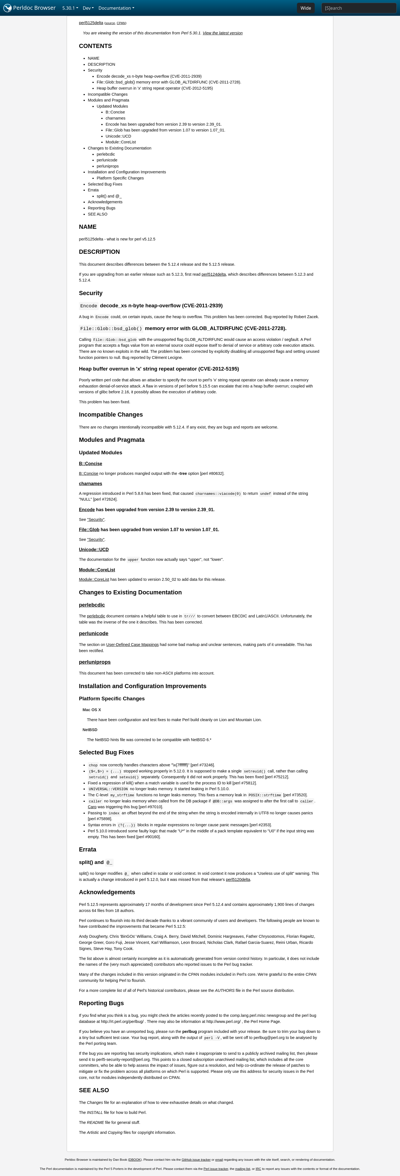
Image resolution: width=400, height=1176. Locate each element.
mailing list (242, 1169)
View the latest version (223, 33)
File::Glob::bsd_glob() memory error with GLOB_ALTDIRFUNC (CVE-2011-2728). (169, 82)
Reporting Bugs (101, 208)
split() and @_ (109, 196)
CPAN (121, 23)
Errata (93, 190)
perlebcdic (106, 154)
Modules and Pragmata (108, 100)
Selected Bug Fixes (105, 184)
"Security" (95, 520)
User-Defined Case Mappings (132, 645)
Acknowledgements (105, 202)
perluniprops (108, 166)
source (110, 23)
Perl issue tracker (216, 1169)
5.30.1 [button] (68, 8)
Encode (87, 510)
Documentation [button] (114, 8)
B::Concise (115, 112)
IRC (258, 1169)
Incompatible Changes (108, 94)
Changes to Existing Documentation (119, 148)
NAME (93, 58)
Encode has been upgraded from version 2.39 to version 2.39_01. (164, 124)
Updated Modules (112, 106)
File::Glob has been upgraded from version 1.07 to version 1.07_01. (165, 130)
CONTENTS (95, 45)
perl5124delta (214, 274)
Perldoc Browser (29, 8)
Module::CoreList (121, 142)
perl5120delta (238, 880)
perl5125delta (91, 23)
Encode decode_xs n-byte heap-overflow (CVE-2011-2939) (149, 76)
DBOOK (135, 1160)
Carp (92, 807)
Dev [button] (87, 8)
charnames (115, 118)
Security (95, 70)
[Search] (359, 8)
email (219, 1160)
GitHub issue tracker (196, 1160)
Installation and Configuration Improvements (127, 172)
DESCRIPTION (101, 64)
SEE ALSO (97, 214)
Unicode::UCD (118, 136)
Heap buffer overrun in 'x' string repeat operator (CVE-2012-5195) (155, 88)
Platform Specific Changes (120, 178)
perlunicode (107, 160)
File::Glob (89, 530)
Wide (306, 8)
